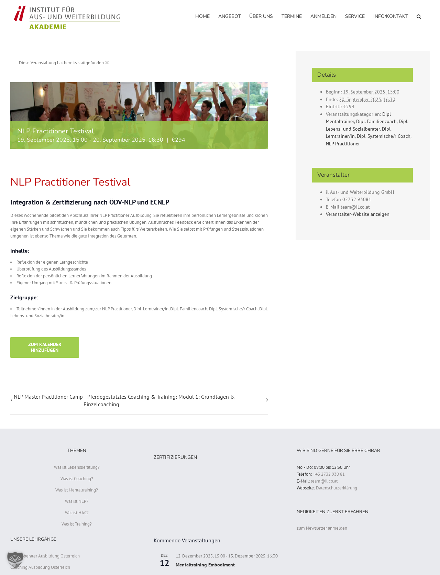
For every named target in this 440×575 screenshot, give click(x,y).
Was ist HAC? (77, 513)
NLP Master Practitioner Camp (48, 396)
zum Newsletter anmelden (322, 528)
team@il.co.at (324, 481)
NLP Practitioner (343, 144)
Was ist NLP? (76, 501)
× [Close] (107, 62)
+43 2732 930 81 (329, 474)
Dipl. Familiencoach (376, 121)
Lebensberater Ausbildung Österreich (45, 556)
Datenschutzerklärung (336, 488)
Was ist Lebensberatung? (77, 467)
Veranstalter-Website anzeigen (357, 214)
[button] (419, 16)
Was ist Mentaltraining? (76, 490)
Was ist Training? (77, 524)
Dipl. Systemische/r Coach (383, 136)
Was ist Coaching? (76, 479)
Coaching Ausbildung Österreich (40, 567)
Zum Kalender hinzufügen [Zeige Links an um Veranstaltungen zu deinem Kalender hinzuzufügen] (44, 347)
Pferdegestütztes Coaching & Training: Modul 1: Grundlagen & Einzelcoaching (159, 400)
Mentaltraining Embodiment (205, 565)
